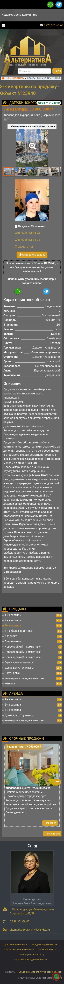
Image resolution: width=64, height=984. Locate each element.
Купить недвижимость (15, 944)
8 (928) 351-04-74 (27, 233)
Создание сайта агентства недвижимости (40, 972)
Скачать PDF (24, 246)
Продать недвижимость (45, 944)
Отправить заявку (32, 254)
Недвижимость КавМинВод (19, 14)
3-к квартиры (16, 78)
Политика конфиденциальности (30, 959)
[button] (32, 143)
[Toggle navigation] (2, 25)
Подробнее (50, 823)
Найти (57, 71)
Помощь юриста (47, 949)
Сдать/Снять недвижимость (19, 949)
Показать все (52, 833)
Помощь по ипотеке (30, 954)
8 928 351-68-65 (53, 25)
